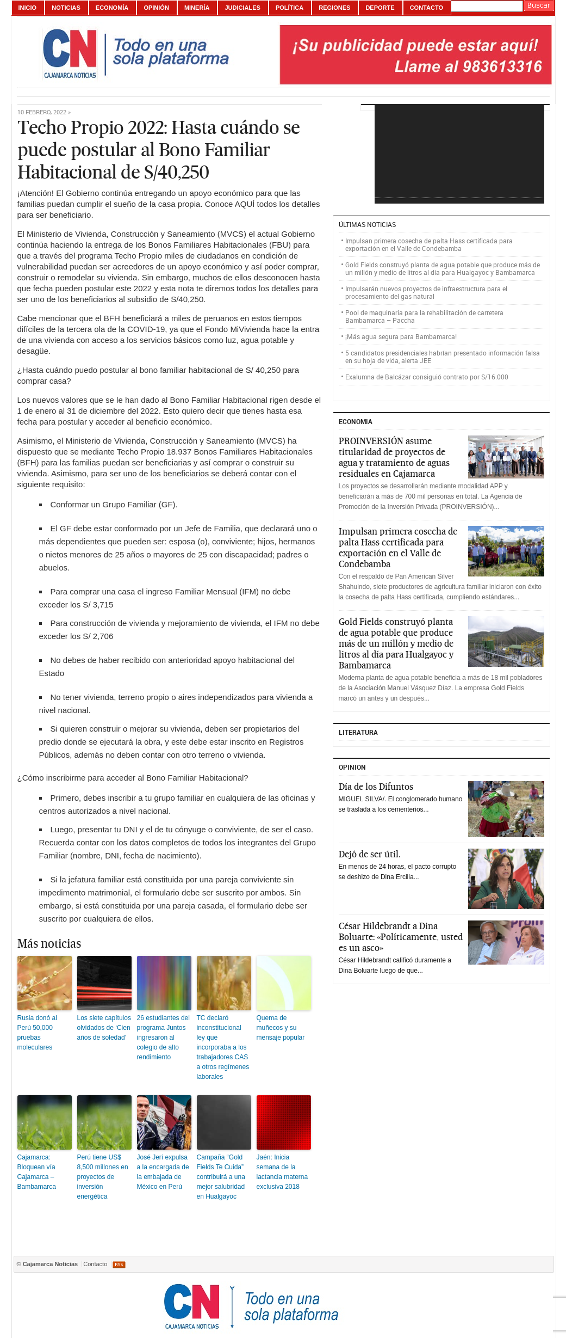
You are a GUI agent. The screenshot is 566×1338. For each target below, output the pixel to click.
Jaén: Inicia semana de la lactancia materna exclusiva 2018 (282, 1171)
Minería (196, 7)
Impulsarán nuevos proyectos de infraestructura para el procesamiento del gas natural (426, 292)
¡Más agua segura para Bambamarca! (401, 336)
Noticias (66, 7)
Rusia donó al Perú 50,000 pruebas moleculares (37, 1032)
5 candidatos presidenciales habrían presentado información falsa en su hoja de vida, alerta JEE (442, 356)
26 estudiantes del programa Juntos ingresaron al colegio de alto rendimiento (163, 1037)
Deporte (379, 7)
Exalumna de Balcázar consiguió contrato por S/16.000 (426, 376)
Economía (112, 7)
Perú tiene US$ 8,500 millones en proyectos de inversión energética (102, 1176)
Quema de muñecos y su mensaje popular (281, 1027)
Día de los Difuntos (376, 786)
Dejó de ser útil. (370, 854)
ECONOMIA (355, 421)
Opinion (352, 767)
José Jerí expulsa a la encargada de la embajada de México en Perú (163, 1171)
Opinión (156, 7)
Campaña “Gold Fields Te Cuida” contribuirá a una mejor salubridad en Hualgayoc (221, 1176)
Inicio (27, 7)
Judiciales (242, 7)
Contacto (426, 7)
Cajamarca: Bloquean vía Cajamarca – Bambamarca (36, 1171)
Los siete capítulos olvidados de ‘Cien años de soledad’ (104, 1027)
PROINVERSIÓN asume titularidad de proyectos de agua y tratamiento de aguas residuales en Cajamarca (394, 457)
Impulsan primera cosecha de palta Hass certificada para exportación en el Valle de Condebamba (429, 244)
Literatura (358, 732)
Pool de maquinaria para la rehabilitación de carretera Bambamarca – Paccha (424, 316)
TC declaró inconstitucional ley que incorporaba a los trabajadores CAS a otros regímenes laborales (223, 1047)
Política (289, 7)
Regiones (334, 7)
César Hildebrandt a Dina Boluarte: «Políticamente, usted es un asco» (401, 936)
